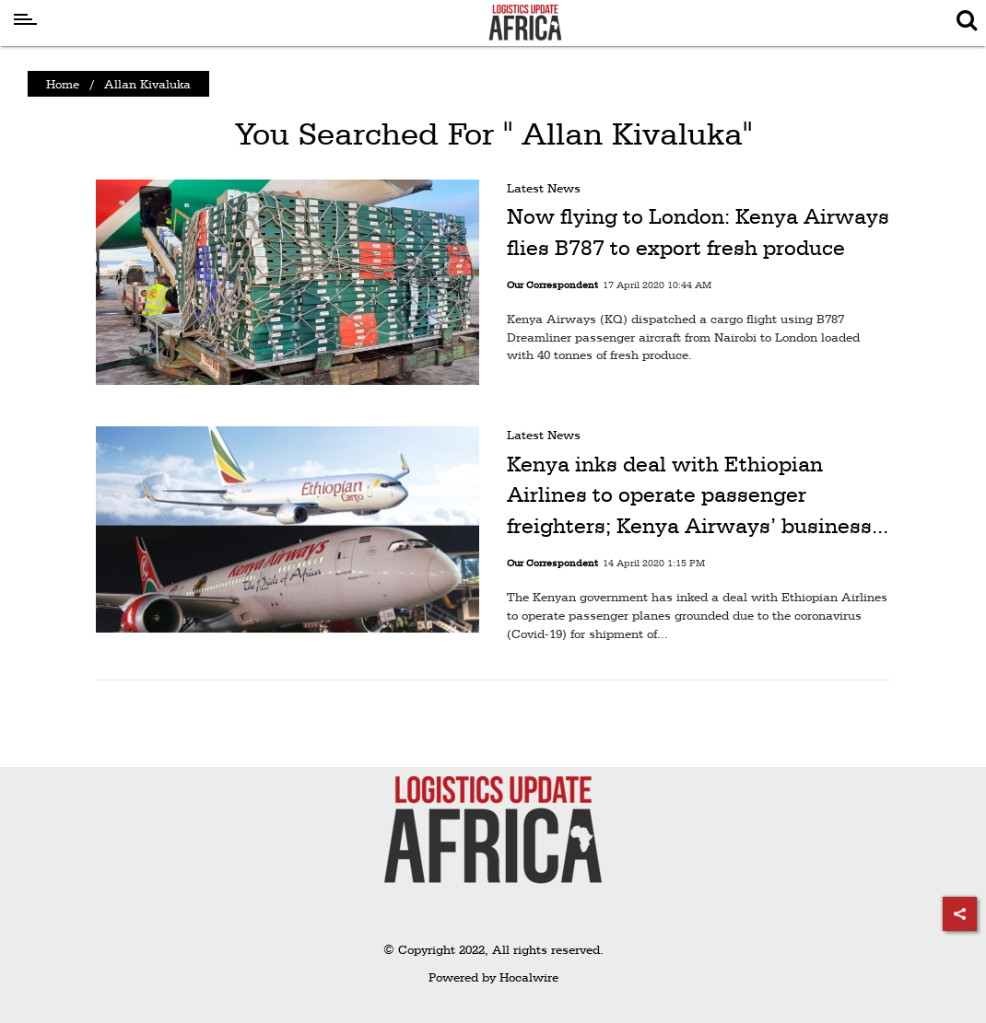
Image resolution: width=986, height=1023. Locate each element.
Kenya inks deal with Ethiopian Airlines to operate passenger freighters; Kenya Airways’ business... (697, 495)
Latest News (544, 187)
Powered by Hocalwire (493, 977)
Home (62, 83)
